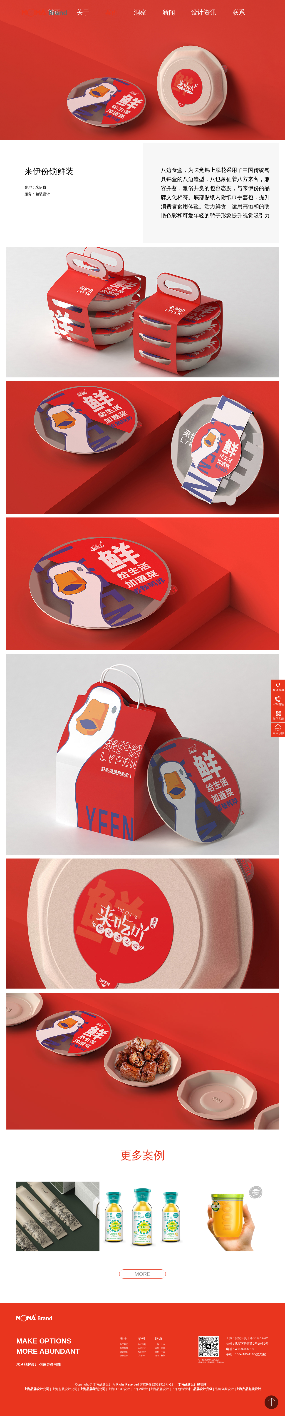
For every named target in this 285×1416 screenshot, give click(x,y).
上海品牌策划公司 (92, 1389)
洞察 (140, 12)
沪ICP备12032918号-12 (157, 1384)
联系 (238, 12)
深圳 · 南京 (160, 1348)
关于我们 (124, 1344)
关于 (83, 12)
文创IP (142, 1355)
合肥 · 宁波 (160, 1352)
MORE (142, 1274)
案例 (111, 12)
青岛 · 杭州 (160, 1355)
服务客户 (124, 1355)
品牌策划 (142, 1344)
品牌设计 (142, 1348)
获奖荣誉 (124, 1348)
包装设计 (142, 1352)
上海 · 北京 (160, 1344)
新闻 (168, 12)
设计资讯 (203, 12)
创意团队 (124, 1352)
